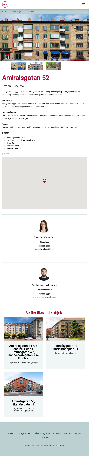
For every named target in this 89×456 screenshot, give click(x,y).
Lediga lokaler (24, 433)
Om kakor (44, 437)
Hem (6, 12)
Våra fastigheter (17, 12)
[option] (18, 66)
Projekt (78, 433)
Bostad (10, 433)
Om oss (57, 433)
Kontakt (68, 433)
